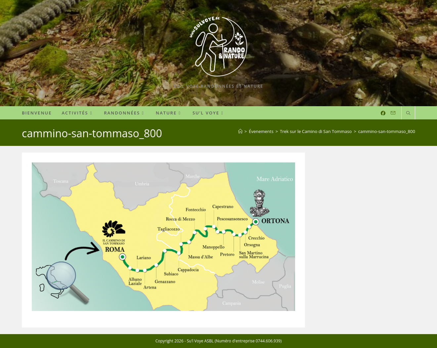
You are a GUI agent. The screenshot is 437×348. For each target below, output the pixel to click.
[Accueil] (240, 131)
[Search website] (408, 113)
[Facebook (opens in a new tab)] (383, 113)
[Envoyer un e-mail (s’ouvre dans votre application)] (393, 112)
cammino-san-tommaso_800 (386, 131)
